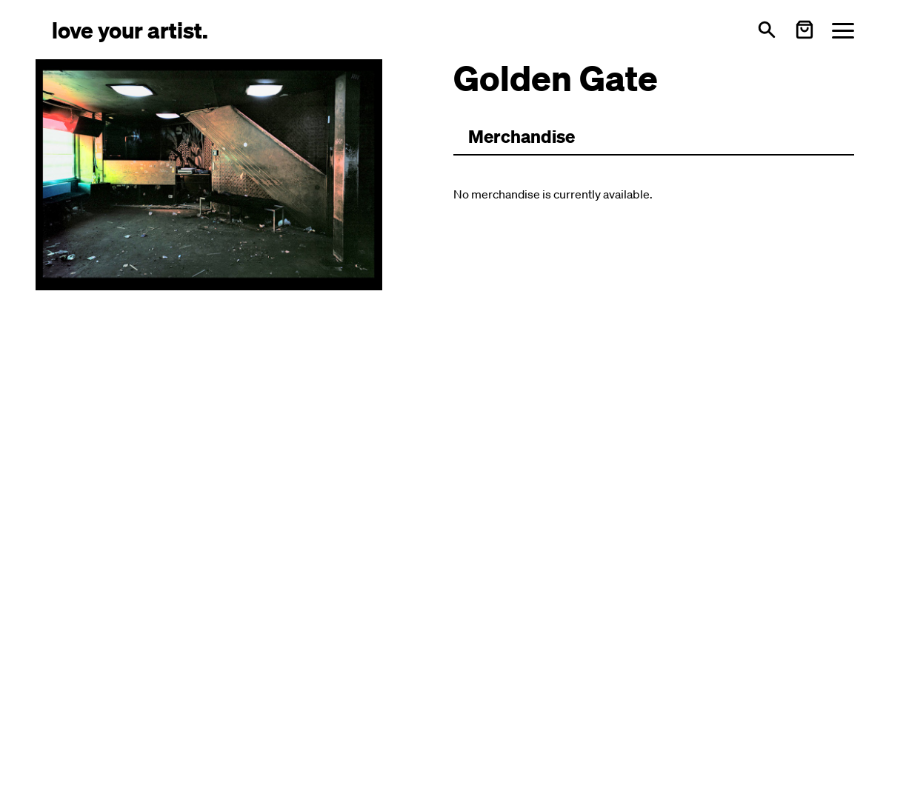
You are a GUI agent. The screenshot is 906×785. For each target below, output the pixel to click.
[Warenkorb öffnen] (804, 29)
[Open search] (766, 29)
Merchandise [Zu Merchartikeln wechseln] (521, 136)
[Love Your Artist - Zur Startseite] (130, 29)
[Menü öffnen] (843, 30)
